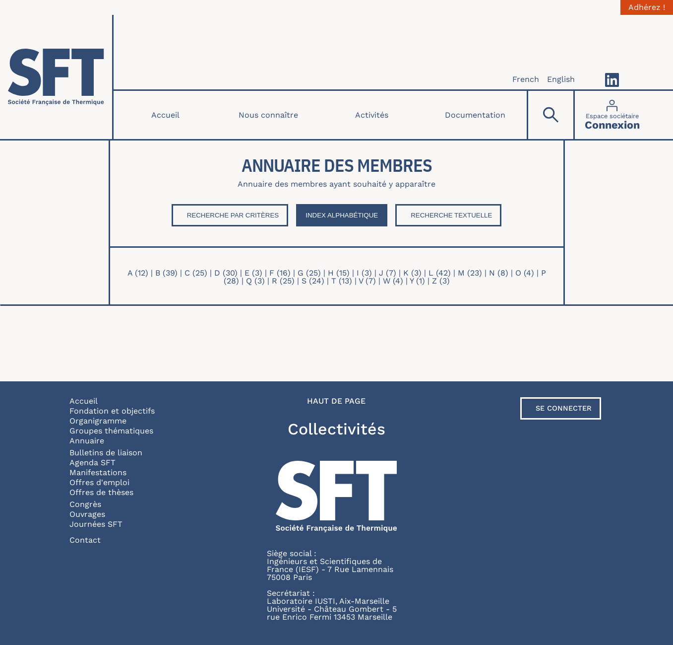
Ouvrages (87, 514)
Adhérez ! (646, 7)
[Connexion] (612, 115)
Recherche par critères (233, 215)
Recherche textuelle (451, 215)
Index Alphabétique (342, 215)
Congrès (85, 504)
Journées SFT (95, 524)
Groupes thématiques (111, 430)
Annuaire (86, 440)
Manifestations (97, 472)
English (561, 79)
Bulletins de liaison (105, 452)
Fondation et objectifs (112, 411)
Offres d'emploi (99, 482)
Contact (85, 540)
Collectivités (336, 429)
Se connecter (564, 408)
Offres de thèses (101, 492)
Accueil (165, 115)
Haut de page (336, 401)
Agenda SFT (92, 462)
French (525, 79)
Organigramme (97, 421)
